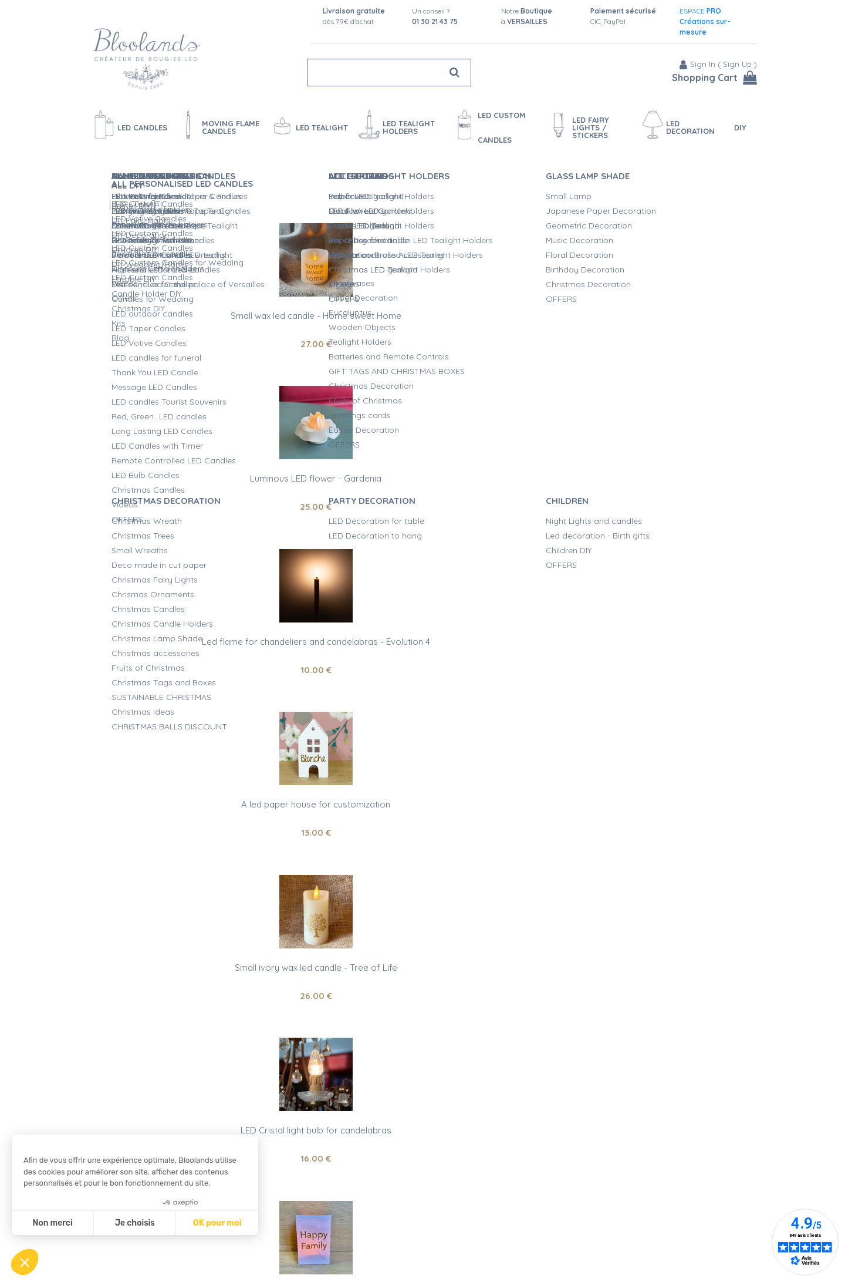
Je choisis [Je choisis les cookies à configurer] (135, 1223)
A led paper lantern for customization (203, 952)
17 (641, 981)
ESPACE (705, 21)
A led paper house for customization (203, 464)
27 (203, 329)
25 (422, 329)
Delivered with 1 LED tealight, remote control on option (203, 662)
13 (203, 492)
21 (203, 690)
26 (422, 492)
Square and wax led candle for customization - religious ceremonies (641, 794)
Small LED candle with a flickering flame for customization (641, 957)
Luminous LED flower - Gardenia (422, 301)
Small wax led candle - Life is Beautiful (641, 627)
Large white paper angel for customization (422, 790)
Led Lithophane (422, 627)
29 (641, 818)
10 (641, 329)
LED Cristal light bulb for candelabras (641, 464)
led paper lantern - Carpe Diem (203, 1116)
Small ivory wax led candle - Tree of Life (422, 464)
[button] (25, 1262)
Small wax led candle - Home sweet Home (203, 301)
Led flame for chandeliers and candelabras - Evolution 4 (641, 305)
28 (203, 981)
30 (422, 655)
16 (641, 492)
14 (422, 818)
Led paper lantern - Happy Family (203, 627)
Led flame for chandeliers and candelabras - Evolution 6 (422, 957)
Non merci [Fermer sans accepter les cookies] (52, 1223)
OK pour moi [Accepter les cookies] (217, 1223)
